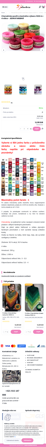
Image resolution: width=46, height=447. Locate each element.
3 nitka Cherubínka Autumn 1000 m (9, 314)
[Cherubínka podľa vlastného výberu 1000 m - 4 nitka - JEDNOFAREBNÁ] (23, 36)
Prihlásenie (30, 1)
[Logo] (23, 7)
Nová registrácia (40, 1)
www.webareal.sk (30, 445)
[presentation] (3, 50)
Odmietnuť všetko (13, 440)
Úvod (3, 13)
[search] (40, 7)
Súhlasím (27, 440)
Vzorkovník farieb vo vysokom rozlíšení (16, 276)
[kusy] (24, 129)
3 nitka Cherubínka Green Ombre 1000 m (34, 314)
